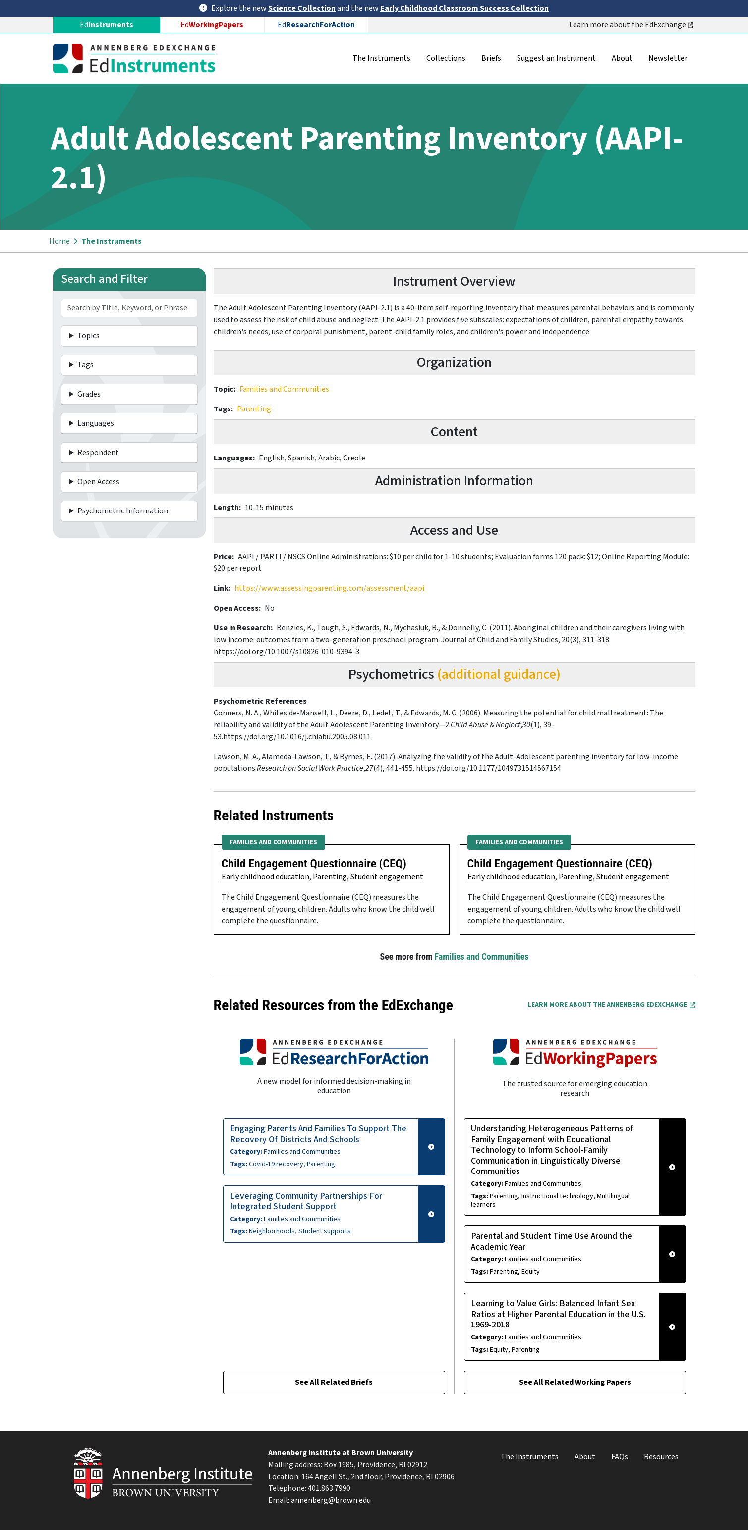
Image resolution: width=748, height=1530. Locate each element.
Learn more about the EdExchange (631, 24)
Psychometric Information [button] (122, 511)
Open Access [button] (98, 481)
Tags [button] (85, 364)
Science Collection (302, 8)
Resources (661, 1456)
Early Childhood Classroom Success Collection (464, 8)
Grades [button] (89, 394)
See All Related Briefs (334, 1382)
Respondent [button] (98, 452)
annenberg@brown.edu (331, 1500)
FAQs (619, 1456)
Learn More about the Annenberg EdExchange (611, 1005)
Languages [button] (95, 423)
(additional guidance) (499, 674)
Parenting (254, 409)
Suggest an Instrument (556, 58)
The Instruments (381, 58)
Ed (211, 24)
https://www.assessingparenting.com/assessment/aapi (329, 588)
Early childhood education (265, 876)
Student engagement (386, 876)
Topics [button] (88, 335)
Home (59, 241)
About (622, 58)
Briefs (491, 58)
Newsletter (668, 58)
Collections (445, 58)
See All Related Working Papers (575, 1382)
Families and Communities (284, 389)
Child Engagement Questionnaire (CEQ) (314, 863)
